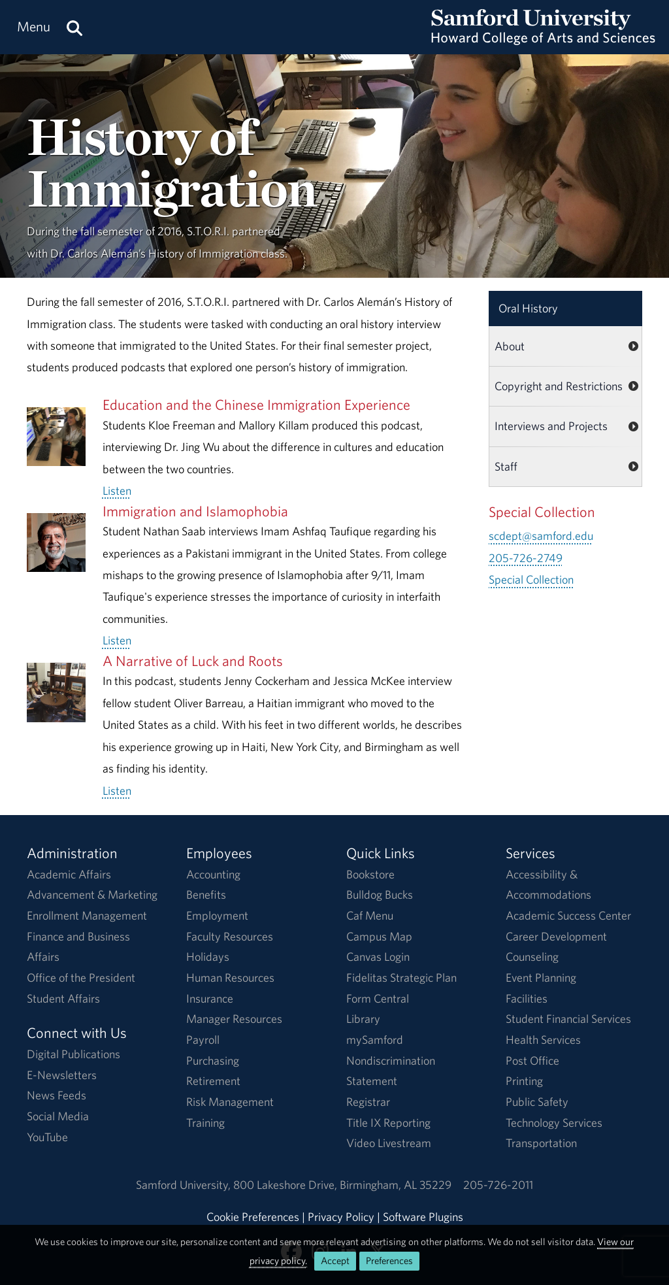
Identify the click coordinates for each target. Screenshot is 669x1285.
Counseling (532, 956)
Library (363, 1018)
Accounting (213, 874)
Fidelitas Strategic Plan (401, 977)
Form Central (377, 998)
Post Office (532, 1060)
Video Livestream (388, 1142)
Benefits (206, 894)
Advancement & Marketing (92, 894)
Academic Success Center (568, 915)
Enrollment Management (87, 915)
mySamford (374, 1039)
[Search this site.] (74, 27)
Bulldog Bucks (379, 894)
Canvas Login (378, 956)
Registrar (368, 1101)
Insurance (209, 998)
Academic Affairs (69, 874)
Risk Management (230, 1101)
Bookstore (370, 874)
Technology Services (554, 1122)
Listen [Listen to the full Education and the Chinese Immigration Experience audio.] (117, 490)
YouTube (47, 1136)
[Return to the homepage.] (543, 39)
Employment (217, 915)
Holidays (207, 956)
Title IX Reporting (388, 1122)
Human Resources (230, 977)
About (510, 346)
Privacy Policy (341, 1216)
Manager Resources (234, 1018)
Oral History (528, 308)
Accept (335, 1260)
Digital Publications (73, 1053)
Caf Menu (369, 915)
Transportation (541, 1142)
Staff (506, 466)
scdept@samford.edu (541, 535)
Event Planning (541, 977)
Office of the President (81, 977)
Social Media (58, 1116)
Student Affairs (63, 998)
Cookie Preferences (252, 1216)
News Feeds (56, 1095)
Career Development (556, 936)
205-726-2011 (498, 1184)
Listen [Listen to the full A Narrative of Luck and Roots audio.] (117, 790)
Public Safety (537, 1101)
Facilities (526, 998)
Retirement (213, 1080)
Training (205, 1122)
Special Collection (531, 579)
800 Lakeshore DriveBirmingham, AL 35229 (342, 1184)
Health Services (543, 1039)
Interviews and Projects (551, 425)
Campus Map (379, 936)
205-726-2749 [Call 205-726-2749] (526, 557)
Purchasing (212, 1060)
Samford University (184, 1184)
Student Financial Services (568, 1018)
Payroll (203, 1039)
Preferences (389, 1260)
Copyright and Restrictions (559, 385)
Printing (524, 1080)
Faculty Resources (229, 936)
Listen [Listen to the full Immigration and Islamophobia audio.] (117, 640)
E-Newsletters (62, 1074)
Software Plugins (423, 1216)
